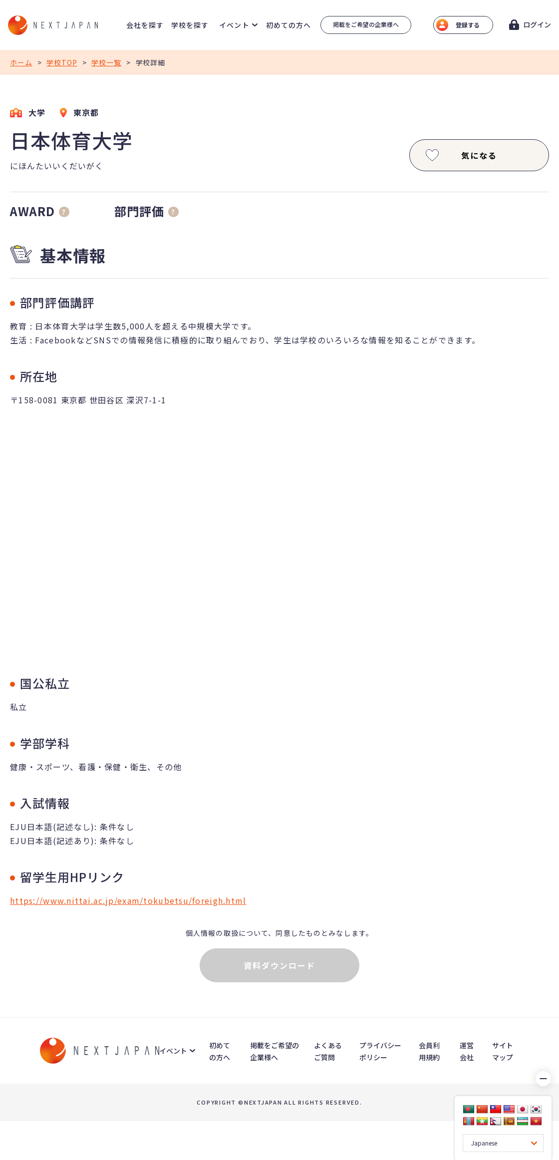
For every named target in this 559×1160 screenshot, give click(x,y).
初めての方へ (288, 25)
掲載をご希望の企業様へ (366, 24)
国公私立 (45, 683)
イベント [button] (234, 25)
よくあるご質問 (328, 1051)
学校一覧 (106, 62)
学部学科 (45, 743)
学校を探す (190, 25)
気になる (460, 155)
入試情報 (45, 803)
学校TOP (61, 62)
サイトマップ (502, 1051)
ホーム (21, 62)
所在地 (38, 376)
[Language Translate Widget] (503, 1143)
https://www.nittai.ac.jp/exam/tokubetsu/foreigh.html (128, 900)
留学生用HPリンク (72, 876)
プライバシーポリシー (380, 1051)
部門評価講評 (57, 302)
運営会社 (467, 1051)
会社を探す (145, 25)
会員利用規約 (429, 1051)
